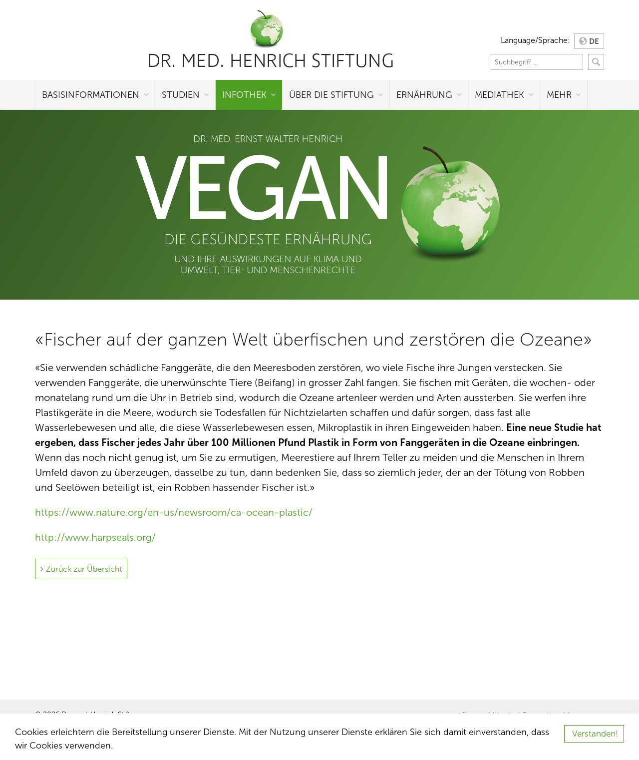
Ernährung (424, 95)
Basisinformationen (90, 95)
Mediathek (499, 95)
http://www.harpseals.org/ (95, 537)
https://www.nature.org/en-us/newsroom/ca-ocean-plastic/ (174, 512)
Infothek (244, 95)
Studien (181, 95)
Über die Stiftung (331, 95)
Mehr (559, 95)
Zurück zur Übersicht (84, 569)
